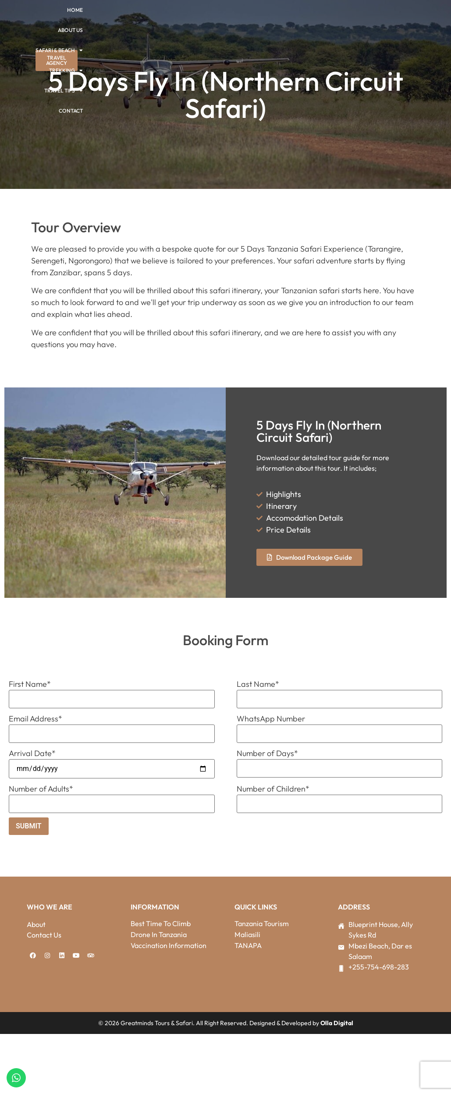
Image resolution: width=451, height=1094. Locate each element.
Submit (29, 826)
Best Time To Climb (161, 923)
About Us (70, 30)
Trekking (66, 71)
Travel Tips (63, 91)
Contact (71, 110)
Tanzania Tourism (261, 923)
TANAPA (248, 945)
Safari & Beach (59, 50)
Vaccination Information (168, 945)
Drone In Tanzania (159, 934)
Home (75, 10)
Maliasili (247, 934)
